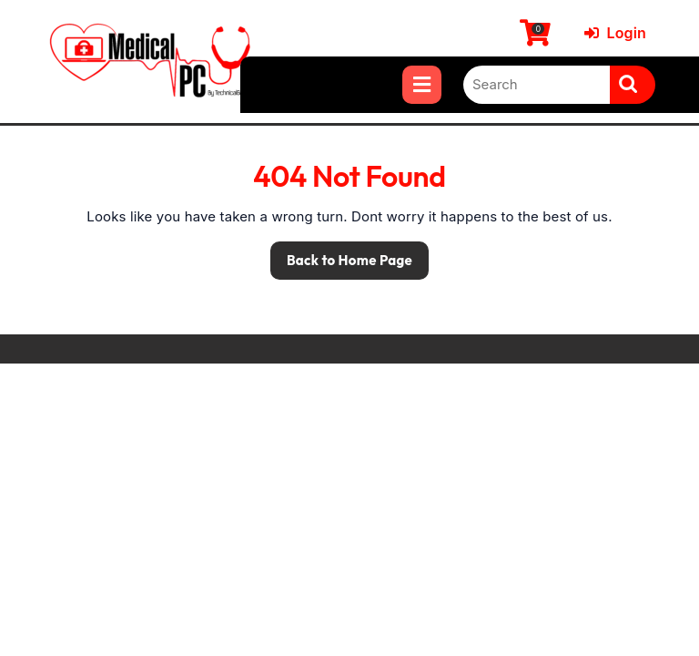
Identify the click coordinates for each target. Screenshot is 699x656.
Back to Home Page (341, 255)
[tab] (421, 84)
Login (615, 32)
